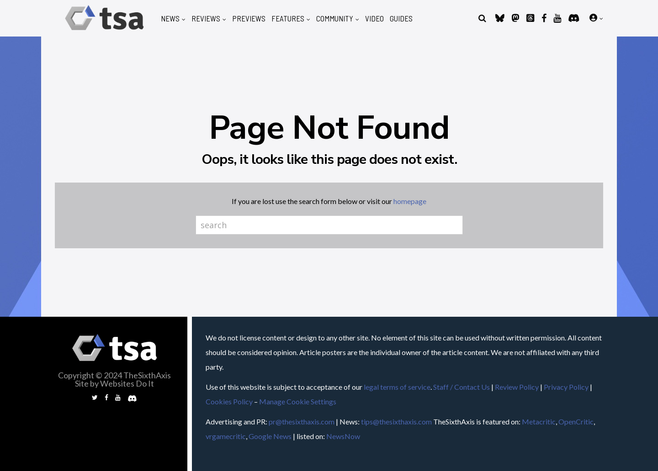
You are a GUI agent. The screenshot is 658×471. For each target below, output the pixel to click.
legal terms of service (397, 386)
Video (374, 18)
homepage (409, 201)
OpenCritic (576, 421)
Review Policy (517, 386)
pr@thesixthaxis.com (301, 421)
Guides (401, 18)
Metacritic (539, 421)
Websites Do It (127, 383)
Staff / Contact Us (461, 386)
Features (287, 18)
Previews (248, 18)
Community (334, 18)
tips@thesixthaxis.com (396, 421)
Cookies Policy (229, 401)
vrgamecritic (226, 436)
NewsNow (343, 436)
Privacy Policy (566, 386)
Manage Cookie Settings (297, 401)
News (170, 18)
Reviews (205, 18)
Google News (270, 436)
